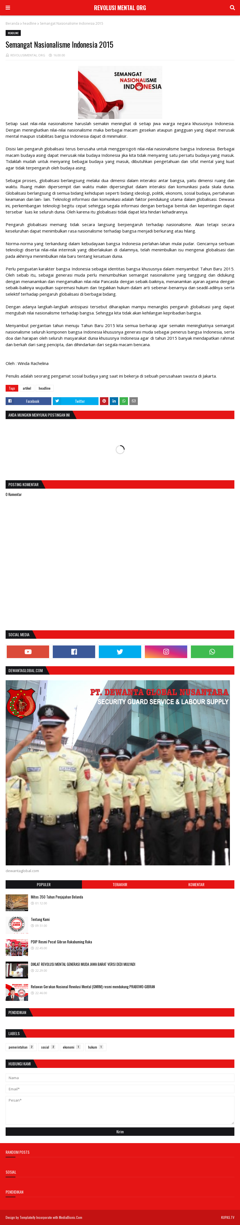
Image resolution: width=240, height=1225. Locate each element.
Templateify (27, 1217)
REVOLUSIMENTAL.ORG (27, 55)
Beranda (12, 23)
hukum (95, 1047)
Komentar (196, 884)
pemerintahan (21, 1047)
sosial (48, 1047)
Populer (44, 884)
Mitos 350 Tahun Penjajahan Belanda (57, 897)
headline (29, 23)
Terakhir (120, 884)
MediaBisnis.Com (70, 1217)
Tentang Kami (40, 919)
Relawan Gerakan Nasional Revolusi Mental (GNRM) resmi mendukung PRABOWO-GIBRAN (93, 986)
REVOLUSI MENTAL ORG (120, 7)
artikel (27, 388)
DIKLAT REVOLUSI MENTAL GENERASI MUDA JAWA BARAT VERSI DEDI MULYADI (83, 964)
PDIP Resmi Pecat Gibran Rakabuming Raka (61, 941)
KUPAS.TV (227, 1217)
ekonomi (72, 1047)
